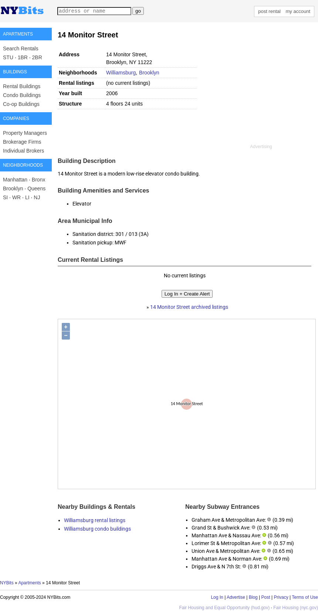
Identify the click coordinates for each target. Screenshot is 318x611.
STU (8, 57)
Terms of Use (305, 597)
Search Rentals (20, 48)
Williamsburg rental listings (94, 520)
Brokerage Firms (22, 142)
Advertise (236, 597)
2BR (37, 57)
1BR (23, 57)
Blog (253, 597)
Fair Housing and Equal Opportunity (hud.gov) (224, 607)
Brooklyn (13, 188)
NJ (37, 197)
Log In (217, 597)
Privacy (281, 597)
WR (16, 197)
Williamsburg (121, 73)
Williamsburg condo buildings (97, 529)
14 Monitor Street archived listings (189, 307)
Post (265, 597)
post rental (269, 11)
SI (5, 197)
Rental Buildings (21, 86)
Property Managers (25, 133)
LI (27, 197)
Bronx (38, 180)
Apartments (29, 582)
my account (298, 11)
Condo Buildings (22, 95)
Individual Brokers (23, 151)
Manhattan (15, 180)
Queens (36, 188)
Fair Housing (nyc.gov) (295, 607)
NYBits (7, 582)
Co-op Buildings (21, 104)
